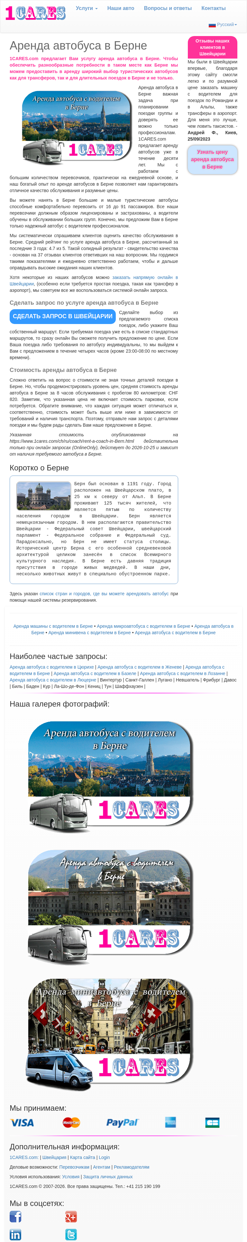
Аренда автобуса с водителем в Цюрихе (52, 667)
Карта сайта (82, 1157)
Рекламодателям (131, 1167)
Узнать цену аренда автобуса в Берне (212, 159)
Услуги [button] (87, 8)
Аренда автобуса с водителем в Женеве (139, 667)
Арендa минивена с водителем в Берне (90, 632)
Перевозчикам (74, 1167)
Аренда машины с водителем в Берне (53, 626)
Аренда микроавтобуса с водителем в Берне (143, 626)
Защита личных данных (108, 1176)
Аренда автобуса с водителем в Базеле (95, 673)
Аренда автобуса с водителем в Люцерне (53, 679)
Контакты (214, 8)
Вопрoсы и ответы (168, 8)
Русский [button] (223, 24)
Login (104, 1157)
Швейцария (54, 1157)
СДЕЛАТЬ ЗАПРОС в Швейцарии (63, 316)
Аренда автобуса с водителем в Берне (175, 632)
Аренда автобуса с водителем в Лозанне (182, 673)
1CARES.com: (24, 1157)
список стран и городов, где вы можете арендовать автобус (104, 593)
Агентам (101, 1167)
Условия (70, 1176)
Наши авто (120, 8)
